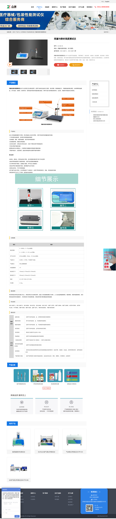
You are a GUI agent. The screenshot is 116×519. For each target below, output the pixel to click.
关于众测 (81, 7)
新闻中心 (55, 7)
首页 (32, 7)
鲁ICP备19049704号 (103, 516)
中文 (102, 1)
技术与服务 (72, 7)
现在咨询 (76, 65)
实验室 (47, 7)
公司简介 (70, 497)
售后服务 (57, 500)
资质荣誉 (70, 502)
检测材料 (21, 502)
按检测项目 (95, 94)
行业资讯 (33, 500)
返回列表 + (106, 32)
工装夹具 (94, 102)
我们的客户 (70, 505)
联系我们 (89, 7)
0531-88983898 (94, 498)
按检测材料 (95, 98)
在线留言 (60, 65)
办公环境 (70, 500)
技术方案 (57, 497)
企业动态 (33, 497)
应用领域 (23, 32)
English (107, 1)
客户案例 (63, 7)
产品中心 (39, 7)
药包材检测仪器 (30, 32)
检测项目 (21, 500)
